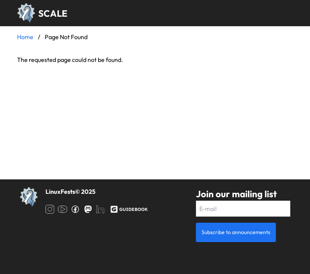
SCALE (52, 13)
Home (25, 37)
